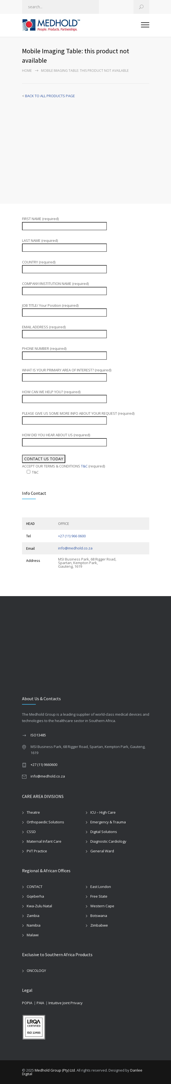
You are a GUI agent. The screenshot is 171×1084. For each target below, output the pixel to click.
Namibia (33, 925)
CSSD (31, 831)
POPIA (27, 1002)
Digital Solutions (103, 831)
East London (100, 886)
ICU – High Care (103, 812)
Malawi (33, 934)
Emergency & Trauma (108, 821)
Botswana (98, 915)
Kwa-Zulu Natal (39, 905)
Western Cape (102, 905)
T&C (84, 466)
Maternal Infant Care (44, 841)
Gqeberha (35, 896)
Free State (98, 896)
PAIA (40, 1002)
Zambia (33, 915)
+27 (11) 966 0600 (72, 535)
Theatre (33, 812)
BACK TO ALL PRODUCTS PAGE (50, 95)
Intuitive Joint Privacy (65, 1002)
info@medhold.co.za (75, 548)
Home (27, 70)
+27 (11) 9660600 (44, 764)
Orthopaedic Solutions (45, 821)
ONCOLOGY (36, 970)
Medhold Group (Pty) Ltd (55, 1070)
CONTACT (34, 886)
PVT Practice (37, 850)
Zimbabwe (99, 925)
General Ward (102, 850)
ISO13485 (38, 735)
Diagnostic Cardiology (108, 841)
